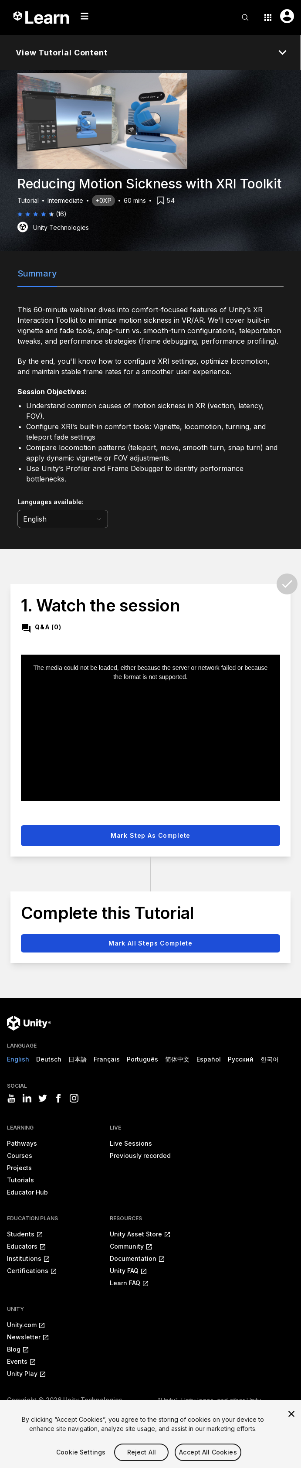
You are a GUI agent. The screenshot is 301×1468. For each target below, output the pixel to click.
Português (142, 1059)
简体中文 (177, 1059)
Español (208, 1059)
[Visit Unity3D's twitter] (42, 1098)
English (18, 1059)
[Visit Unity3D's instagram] (74, 1098)
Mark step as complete (151, 835)
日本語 (77, 1059)
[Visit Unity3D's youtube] (11, 1098)
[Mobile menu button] (84, 16)
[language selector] (62, 519)
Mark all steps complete (150, 943)
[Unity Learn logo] (42, 17)
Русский (241, 1059)
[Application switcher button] (267, 17)
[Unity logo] (29, 1023)
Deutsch (48, 1059)
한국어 (269, 1059)
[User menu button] (287, 16)
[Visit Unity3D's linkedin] (27, 1098)
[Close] (291, 1424)
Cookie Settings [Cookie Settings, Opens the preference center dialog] (80, 1462)
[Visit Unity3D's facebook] (58, 1098)
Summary (37, 273)
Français (107, 1059)
